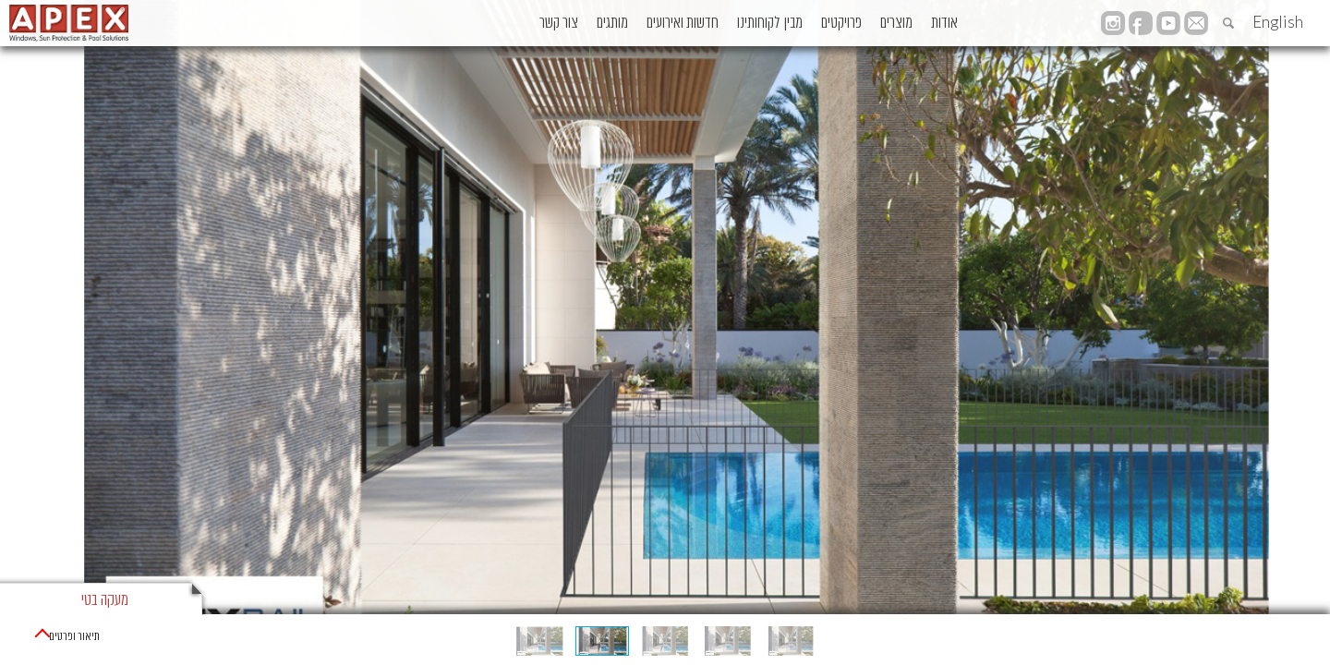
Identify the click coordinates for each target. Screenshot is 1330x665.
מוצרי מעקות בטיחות (1225, 637)
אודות (938, 23)
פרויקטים (798, 23)
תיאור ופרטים (68, 637)
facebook (1141, 23)
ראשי (1305, 637)
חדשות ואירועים (602, 23)
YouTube (1168, 23)
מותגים (513, 23)
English (1277, 22)
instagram (1113, 23)
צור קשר (441, 23)
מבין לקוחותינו (708, 23)
